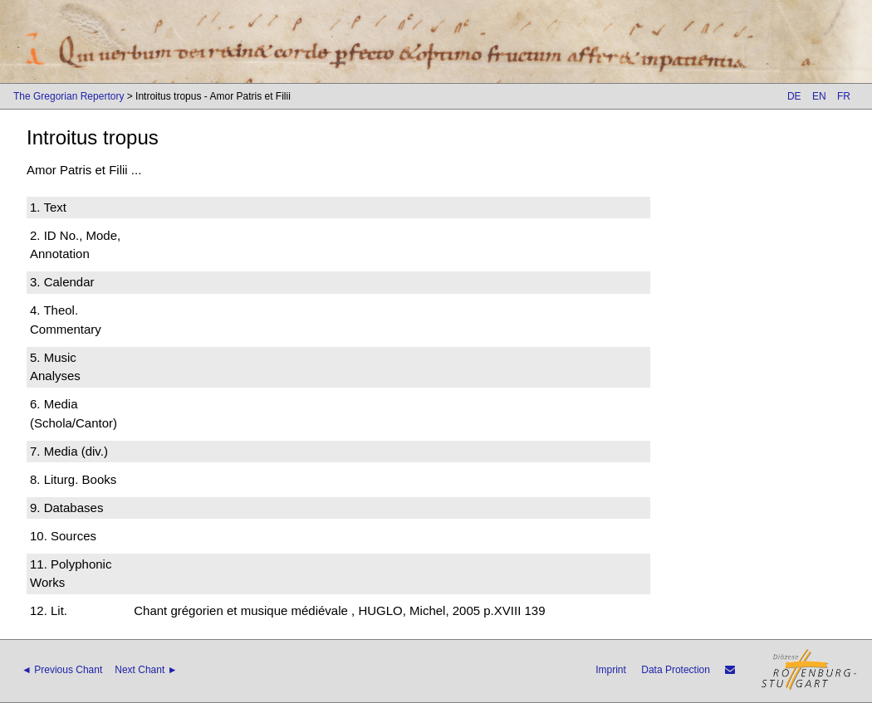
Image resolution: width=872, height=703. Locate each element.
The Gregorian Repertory (68, 96)
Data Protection (675, 670)
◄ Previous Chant (62, 670)
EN (819, 96)
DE (794, 96)
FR (843, 96)
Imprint (610, 670)
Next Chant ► (146, 670)
